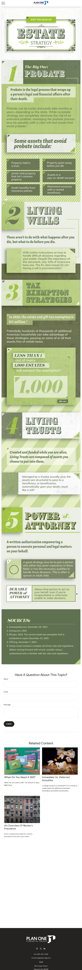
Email (6, 692)
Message (7, 705)
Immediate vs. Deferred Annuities (56, 779)
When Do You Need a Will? (19, 777)
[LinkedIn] (44, 948)
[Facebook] (37, 948)
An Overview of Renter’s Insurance (18, 827)
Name (6, 679)
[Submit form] (9, 724)
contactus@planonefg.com (41, 958)
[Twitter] (40, 948)
